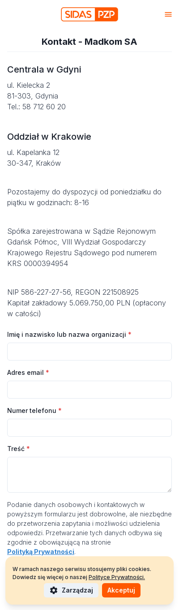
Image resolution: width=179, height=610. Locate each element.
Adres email (28, 372)
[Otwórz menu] (168, 14)
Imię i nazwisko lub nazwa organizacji (69, 334)
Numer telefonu (34, 410)
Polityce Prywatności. (117, 577)
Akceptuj (121, 590)
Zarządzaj (71, 590)
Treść (18, 448)
